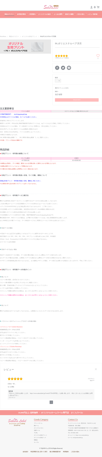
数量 (56, 77)
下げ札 (36, 432)
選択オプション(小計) (61, 88)
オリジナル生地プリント (40, 435)
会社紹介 (25, 451)
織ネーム (36, 425)
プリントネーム (38, 423)
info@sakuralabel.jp (78, 437)
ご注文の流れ (75, 451)
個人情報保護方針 (55, 451)
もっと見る (11, 386)
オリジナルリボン (39, 428)
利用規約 (66, 451)
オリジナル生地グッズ (40, 437)
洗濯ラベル (37, 430)
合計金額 (58, 94)
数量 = (57, 91)
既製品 (36, 440)
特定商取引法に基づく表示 (39, 451)
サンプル (36, 442)
